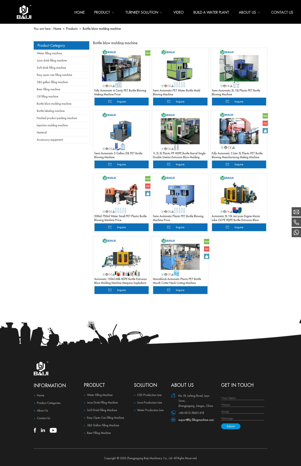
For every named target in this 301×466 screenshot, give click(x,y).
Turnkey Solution (144, 12)
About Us (41, 410)
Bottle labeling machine (51, 111)
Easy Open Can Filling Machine (104, 417)
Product (105, 12)
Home (79, 12)
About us (250, 12)
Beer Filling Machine (97, 433)
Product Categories (47, 403)
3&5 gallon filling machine (52, 82)
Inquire (121, 101)
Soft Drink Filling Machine (100, 410)
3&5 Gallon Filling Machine (101, 425)
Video (178, 12)
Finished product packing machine (57, 118)
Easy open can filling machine (54, 75)
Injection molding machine (52, 125)
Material (42, 132)
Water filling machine (49, 53)
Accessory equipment (50, 139)
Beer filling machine (48, 89)
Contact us (282, 12)
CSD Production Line (148, 395)
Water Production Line (149, 410)
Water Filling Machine (98, 395)
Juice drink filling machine (52, 60)
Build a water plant (211, 12)
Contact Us (42, 418)
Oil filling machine (47, 96)
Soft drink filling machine (51, 67)
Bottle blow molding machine (54, 103)
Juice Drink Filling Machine (101, 402)
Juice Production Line (148, 402)
